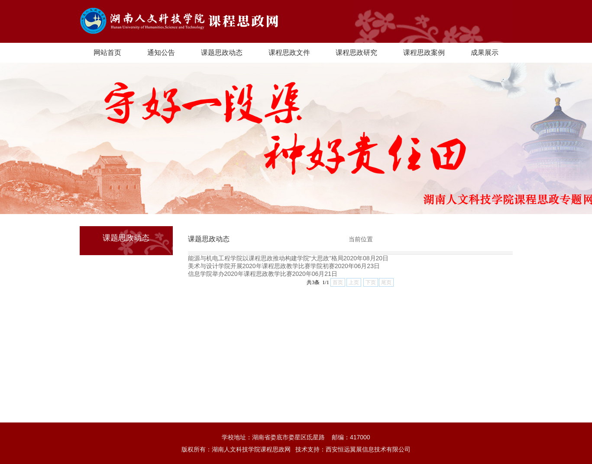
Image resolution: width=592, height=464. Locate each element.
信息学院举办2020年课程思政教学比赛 (240, 273)
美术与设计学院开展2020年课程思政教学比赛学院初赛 (261, 265)
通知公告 (161, 52)
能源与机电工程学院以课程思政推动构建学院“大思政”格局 (265, 258)
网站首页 (107, 52)
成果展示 (484, 52)
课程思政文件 (289, 52)
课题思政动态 (222, 52)
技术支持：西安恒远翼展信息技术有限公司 (353, 449)
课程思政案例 (424, 52)
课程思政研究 (356, 52)
